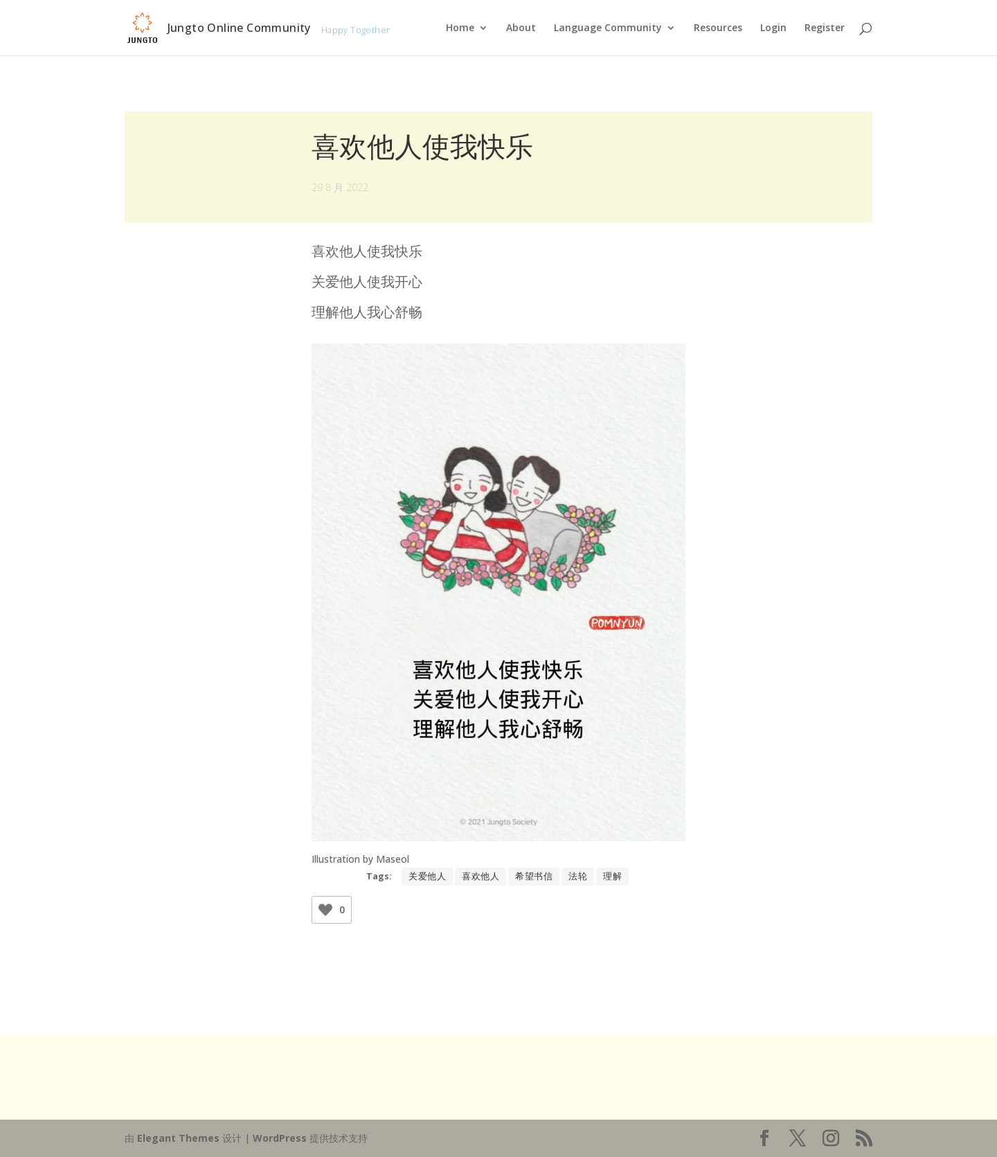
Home (460, 28)
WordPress (280, 1138)
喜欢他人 (480, 876)
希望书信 (534, 876)
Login (773, 28)
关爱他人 (427, 876)
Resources (718, 28)
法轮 (577, 876)
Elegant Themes (178, 1138)
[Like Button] (325, 909)
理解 (612, 876)
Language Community (608, 28)
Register (825, 28)
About (521, 28)
